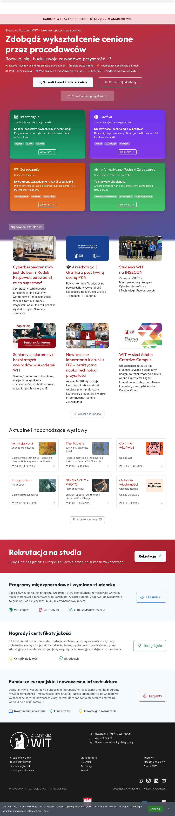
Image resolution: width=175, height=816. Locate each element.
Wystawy (149, 757)
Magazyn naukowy (154, 762)
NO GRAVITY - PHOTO (77, 482)
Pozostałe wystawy (87, 519)
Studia (85, 6)
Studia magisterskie (21, 766)
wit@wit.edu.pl (101, 738)
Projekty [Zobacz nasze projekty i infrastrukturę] (152, 696)
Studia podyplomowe (22, 770)
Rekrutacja (65, 6)
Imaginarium (21, 480)
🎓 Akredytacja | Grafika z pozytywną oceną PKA (85, 272)
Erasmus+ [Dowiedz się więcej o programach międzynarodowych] (151, 597)
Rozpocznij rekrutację (120, 82)
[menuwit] (165, 6)
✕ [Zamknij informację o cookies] (169, 808)
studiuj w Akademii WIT (113, 19)
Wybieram (47, 152)
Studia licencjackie (20, 757)
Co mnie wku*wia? (126, 445)
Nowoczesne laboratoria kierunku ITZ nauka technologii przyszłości (85, 365)
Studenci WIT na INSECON (131, 269)
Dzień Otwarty (107, 6)
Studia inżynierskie (20, 762)
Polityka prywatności (154, 788)
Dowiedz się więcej (38, 811)
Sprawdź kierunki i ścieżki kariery (63, 82)
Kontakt (130, 6)
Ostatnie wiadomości (128, 482)
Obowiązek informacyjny (126, 788)
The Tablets (75, 443)
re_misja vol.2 (22, 443)
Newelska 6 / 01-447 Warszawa (110, 733)
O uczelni (86, 762)
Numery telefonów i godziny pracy (111, 742)
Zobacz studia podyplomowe (87, 96)
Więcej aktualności (87, 414)
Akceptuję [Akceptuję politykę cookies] (155, 808)
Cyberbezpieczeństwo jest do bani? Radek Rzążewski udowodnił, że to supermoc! (33, 274)
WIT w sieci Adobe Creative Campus (136, 357)
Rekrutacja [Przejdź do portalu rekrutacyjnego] (150, 556)
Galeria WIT (150, 766)
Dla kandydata (89, 757)
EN (153, 6)
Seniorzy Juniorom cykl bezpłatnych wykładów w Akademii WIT (34, 362)
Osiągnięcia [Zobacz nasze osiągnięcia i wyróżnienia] (150, 646)
